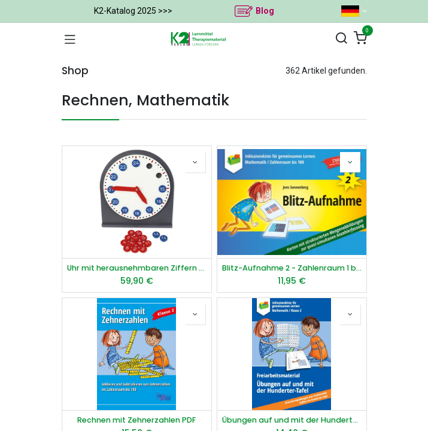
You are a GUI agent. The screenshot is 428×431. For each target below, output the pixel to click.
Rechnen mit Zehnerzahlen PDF (136, 419)
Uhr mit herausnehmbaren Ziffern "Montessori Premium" (137, 267)
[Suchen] (341, 38)
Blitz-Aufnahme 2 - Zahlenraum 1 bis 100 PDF (292, 267)
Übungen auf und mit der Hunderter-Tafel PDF (292, 419)
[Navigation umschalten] (70, 39)
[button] (195, 162)
